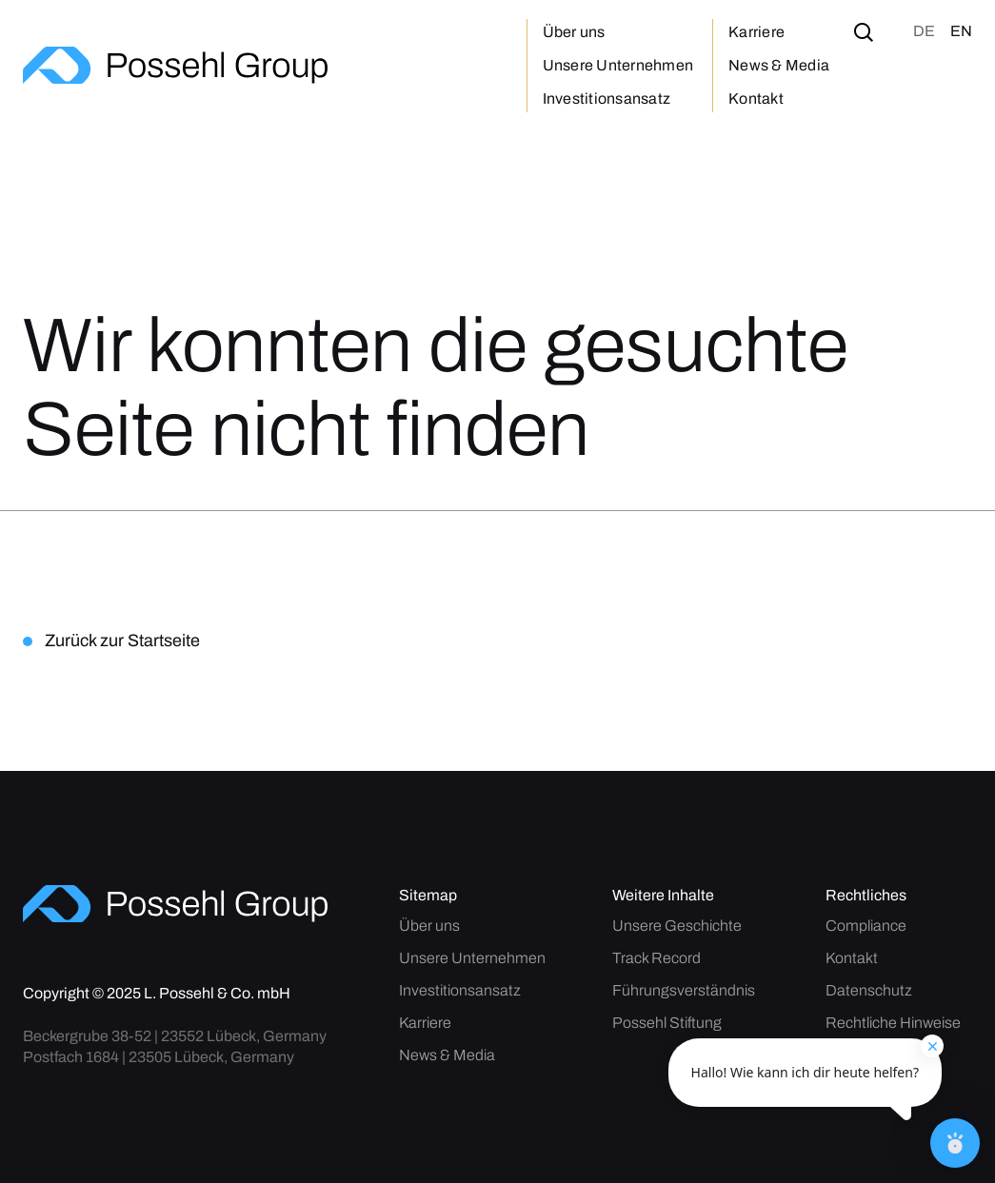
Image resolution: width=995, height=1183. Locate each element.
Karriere (756, 32)
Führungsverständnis (683, 990)
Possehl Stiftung (667, 1023)
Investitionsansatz (607, 98)
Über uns (574, 32)
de (924, 31)
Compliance (866, 926)
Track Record (656, 958)
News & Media (778, 65)
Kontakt (756, 98)
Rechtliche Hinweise (893, 1023)
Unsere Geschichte (677, 926)
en (961, 31)
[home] (175, 65)
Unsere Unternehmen (618, 65)
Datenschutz (869, 990)
